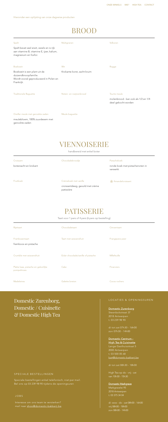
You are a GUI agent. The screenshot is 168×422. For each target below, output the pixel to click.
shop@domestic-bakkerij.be (44, 406)
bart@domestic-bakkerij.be (124, 357)
